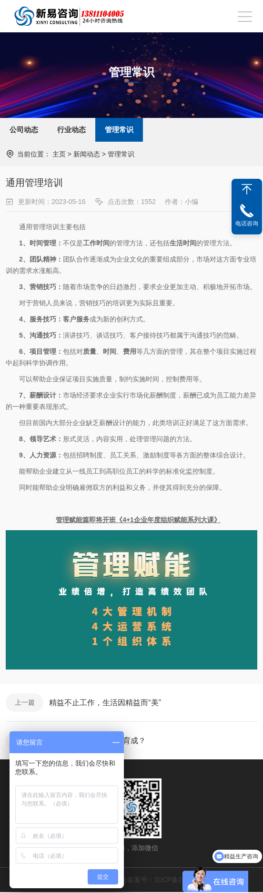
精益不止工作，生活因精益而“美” (106, 703)
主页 (59, 154)
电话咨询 (246, 223)
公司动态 (24, 130)
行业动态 (71, 130)
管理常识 (119, 130)
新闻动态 (86, 154)
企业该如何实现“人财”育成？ (98, 741)
